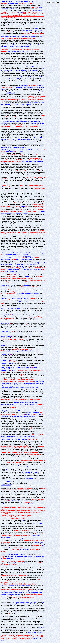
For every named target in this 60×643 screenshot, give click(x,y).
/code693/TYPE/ (23, 351)
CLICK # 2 (38, 523)
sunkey (30, 351)
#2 (30, 478)
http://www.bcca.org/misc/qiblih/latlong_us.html (15, 439)
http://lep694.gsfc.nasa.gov (11, 351)
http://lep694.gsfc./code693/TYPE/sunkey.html (16, 259)
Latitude (25, 399)
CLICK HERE (7, 482)
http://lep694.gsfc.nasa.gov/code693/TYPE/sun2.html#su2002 (18, 436)
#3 (32, 478)
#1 (28, 478)
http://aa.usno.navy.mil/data (26, 404)
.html (33, 351)
